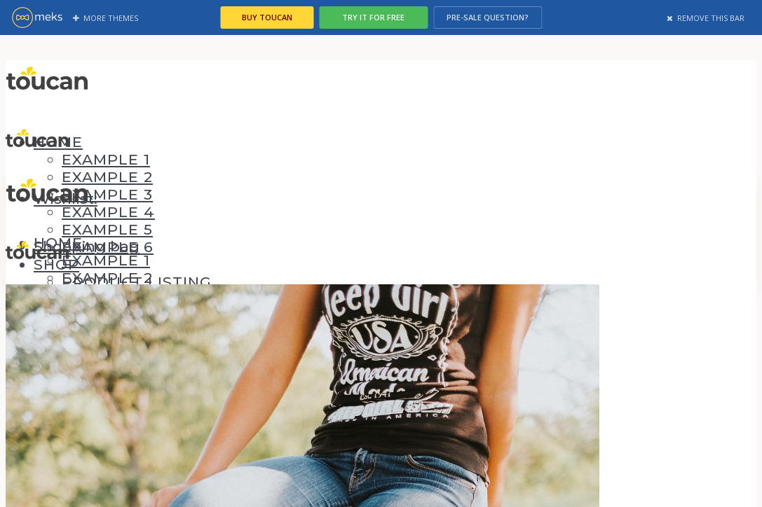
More (105, 18)
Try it (381, 17)
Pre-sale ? (495, 17)
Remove (705, 18)
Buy (267, 17)
